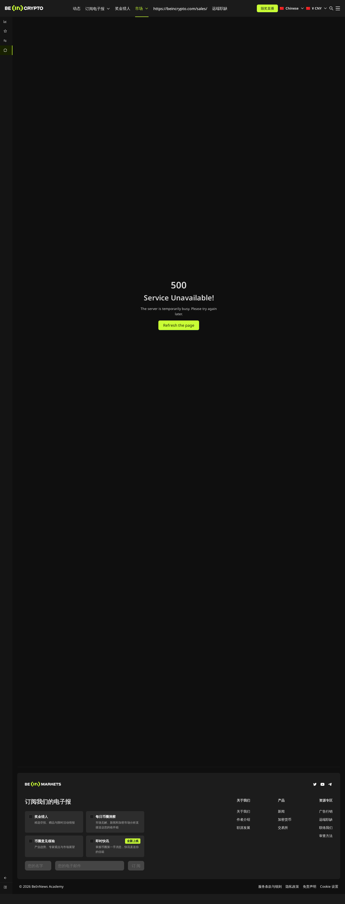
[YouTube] (322, 785)
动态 (76, 8)
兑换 (21, 25)
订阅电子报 (97, 8)
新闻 (281, 811)
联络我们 (326, 827)
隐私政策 (292, 886)
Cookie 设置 (329, 886)
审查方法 (326, 835)
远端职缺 (219, 8)
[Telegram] (330, 785)
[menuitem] (6, 21)
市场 (142, 8)
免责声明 (309, 886)
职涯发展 (243, 827)
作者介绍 (243, 819)
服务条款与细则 (270, 886)
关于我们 (243, 811)
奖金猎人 (122, 8)
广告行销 (326, 811)
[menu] (6, 36)
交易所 (283, 827)
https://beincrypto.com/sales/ (180, 8)
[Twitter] (314, 785)
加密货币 (284, 819)
